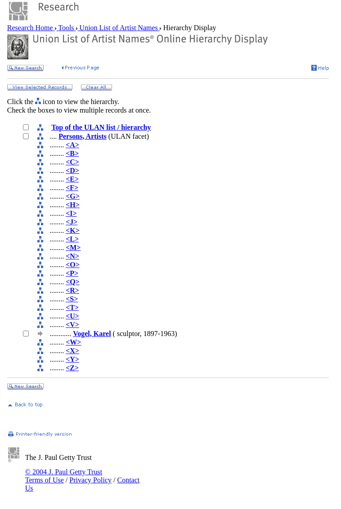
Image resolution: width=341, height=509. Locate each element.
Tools (66, 28)
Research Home (31, 28)
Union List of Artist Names (119, 28)
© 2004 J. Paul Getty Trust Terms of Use (63, 476)
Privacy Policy (90, 480)
